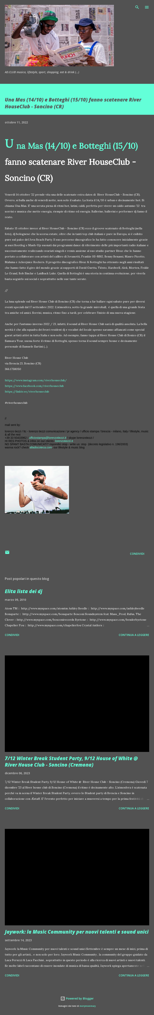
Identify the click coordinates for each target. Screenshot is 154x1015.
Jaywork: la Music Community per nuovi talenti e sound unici (77, 931)
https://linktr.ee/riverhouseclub (27, 391)
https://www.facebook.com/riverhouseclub (34, 386)
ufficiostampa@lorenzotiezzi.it (47, 437)
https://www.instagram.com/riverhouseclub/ (36, 380)
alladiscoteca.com (41, 447)
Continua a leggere (134, 635)
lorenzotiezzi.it (64, 441)
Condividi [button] (137, 554)
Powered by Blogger (77, 998)
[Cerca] (137, 7)
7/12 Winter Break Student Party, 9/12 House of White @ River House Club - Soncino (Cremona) (71, 761)
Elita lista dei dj (23, 591)
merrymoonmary (88, 1006)
